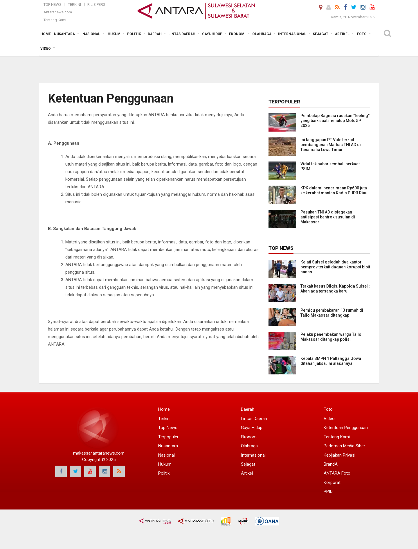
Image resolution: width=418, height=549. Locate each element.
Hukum (165, 464)
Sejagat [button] (320, 34)
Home (164, 409)
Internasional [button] (292, 34)
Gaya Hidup (251, 427)
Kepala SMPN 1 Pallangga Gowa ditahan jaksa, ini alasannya (330, 361)
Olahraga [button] (261, 34)
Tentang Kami (55, 20)
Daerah (247, 409)
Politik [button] (134, 34)
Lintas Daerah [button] (181, 34)
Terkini (74, 4)
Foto (328, 409)
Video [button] (45, 48)
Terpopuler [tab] (284, 102)
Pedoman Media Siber (344, 445)
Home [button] (45, 34)
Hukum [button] (114, 34)
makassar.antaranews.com (99, 453)
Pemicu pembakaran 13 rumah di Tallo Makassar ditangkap (331, 312)
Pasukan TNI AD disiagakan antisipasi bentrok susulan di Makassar (327, 217)
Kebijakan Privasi (339, 455)
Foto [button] (362, 34)
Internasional (253, 455)
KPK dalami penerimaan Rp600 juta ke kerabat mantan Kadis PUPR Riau (333, 190)
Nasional (166, 455)
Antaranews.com (58, 12)
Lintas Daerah (254, 418)
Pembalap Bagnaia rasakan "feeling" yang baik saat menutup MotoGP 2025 (335, 120)
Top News (53, 4)
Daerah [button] (155, 34)
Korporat (332, 482)
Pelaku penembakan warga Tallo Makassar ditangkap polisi (330, 337)
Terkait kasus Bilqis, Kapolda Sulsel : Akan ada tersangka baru (335, 288)
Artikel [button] (342, 34)
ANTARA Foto (337, 473)
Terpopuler (168, 436)
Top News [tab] (281, 248)
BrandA (331, 464)
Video (329, 418)
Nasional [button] (91, 34)
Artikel (247, 473)
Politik (164, 473)
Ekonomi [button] (237, 34)
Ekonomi (249, 436)
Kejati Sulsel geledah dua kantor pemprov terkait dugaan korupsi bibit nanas (335, 267)
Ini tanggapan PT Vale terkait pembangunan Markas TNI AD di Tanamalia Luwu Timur (330, 144)
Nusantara (168, 445)
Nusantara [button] (64, 34)
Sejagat (248, 464)
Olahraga (249, 445)
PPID (328, 491)
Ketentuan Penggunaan (346, 427)
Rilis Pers (96, 4)
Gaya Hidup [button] (212, 34)
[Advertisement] (209, 59)
